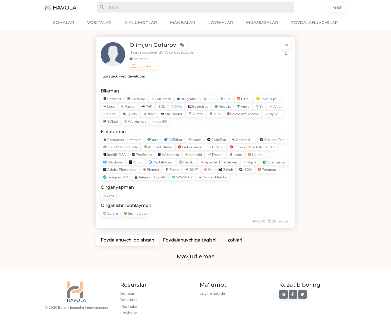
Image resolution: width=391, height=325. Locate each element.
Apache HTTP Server (219, 162)
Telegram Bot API (150, 177)
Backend (112, 99)
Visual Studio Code (120, 147)
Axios (275, 106)
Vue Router (171, 114)
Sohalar (127, 293)
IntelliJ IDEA (114, 154)
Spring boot (135, 213)
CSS (225, 99)
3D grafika (187, 99)
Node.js (223, 106)
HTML (243, 99)
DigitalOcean (161, 162)
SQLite (110, 121)
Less (109, 106)
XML (176, 106)
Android (193, 154)
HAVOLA (61, 7)
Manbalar (129, 306)
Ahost (136, 162)
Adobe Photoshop (120, 169)
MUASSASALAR (262, 22)
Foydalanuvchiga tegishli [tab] (190, 240)
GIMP (191, 169)
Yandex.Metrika (213, 177)
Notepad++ (243, 139)
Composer (113, 139)
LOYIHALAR (220, 22)
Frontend (136, 99)
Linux (235, 154)
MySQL (272, 114)
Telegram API (115, 177)
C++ (208, 99)
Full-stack (161, 99)
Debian (215, 154)
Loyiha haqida (212, 293)
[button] (182, 45)
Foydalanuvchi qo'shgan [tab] (127, 240)
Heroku (187, 162)
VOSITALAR (99, 22)
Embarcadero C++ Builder (201, 147)
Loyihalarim (143, 66)
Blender (151, 169)
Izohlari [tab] (235, 240)
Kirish (337, 7)
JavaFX (159, 121)
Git (208, 169)
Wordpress (135, 121)
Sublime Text (272, 139)
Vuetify (195, 114)
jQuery (130, 114)
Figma (172, 169)
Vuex (215, 114)
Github (226, 169)
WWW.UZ (182, 177)
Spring (110, 213)
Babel (110, 114)
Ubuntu (255, 154)
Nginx (250, 162)
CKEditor (173, 139)
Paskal (128, 106)
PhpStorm (142, 154)
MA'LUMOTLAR (141, 22)
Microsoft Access (243, 114)
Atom (194, 139)
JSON (245, 169)
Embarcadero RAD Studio (252, 147)
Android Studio (158, 147)
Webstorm (168, 154)
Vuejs (243, 106)
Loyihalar (128, 313)
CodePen (216, 139)
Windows (113, 162)
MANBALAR (182, 22)
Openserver (274, 162)
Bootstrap (198, 106)
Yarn (152, 139)
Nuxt (149, 114)
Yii (259, 106)
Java (108, 195)
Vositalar (128, 300)
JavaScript (266, 99)
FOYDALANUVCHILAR (314, 22)
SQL (161, 106)
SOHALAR (63, 22)
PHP (146, 106)
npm (135, 139)
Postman (267, 169)
